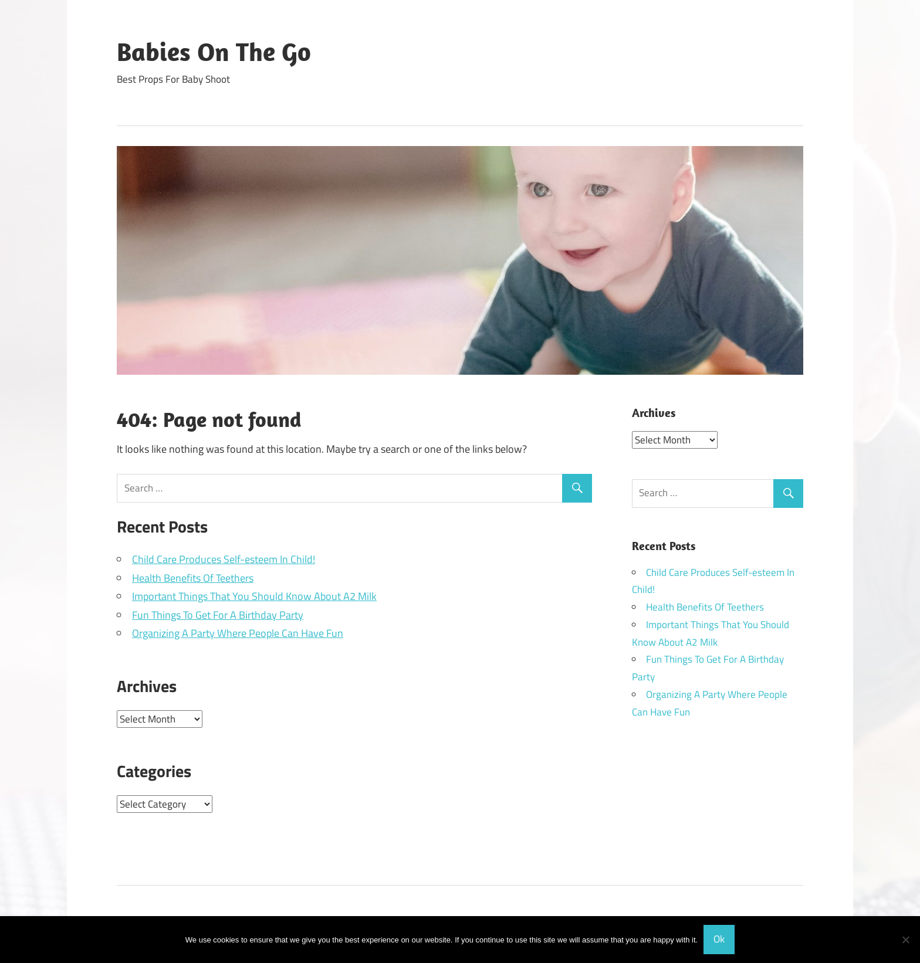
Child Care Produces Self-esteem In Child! (223, 559)
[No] (905, 939)
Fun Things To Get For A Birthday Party (217, 615)
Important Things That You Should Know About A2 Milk (254, 596)
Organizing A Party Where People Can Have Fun (237, 633)
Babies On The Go (214, 51)
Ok (719, 939)
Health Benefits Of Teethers (192, 578)
